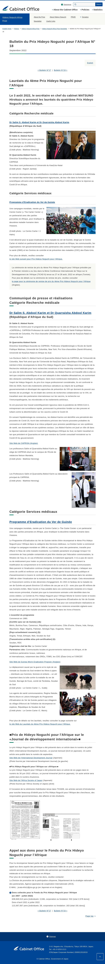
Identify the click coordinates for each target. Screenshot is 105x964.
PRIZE (73, 17)
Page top (90, 916)
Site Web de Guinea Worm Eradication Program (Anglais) (34, 662)
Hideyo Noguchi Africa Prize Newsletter (54, 29)
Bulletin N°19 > (60, 70)
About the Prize (39, 17)
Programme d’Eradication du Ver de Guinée (32, 202)
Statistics (98, 10)
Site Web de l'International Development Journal (30, 758)
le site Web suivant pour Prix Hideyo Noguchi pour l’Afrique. (36, 259)
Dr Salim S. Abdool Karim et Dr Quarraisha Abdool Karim (39, 122)
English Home (6, 29)
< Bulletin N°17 (44, 70)
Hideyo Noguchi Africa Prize (12, 19)
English (90, 63)
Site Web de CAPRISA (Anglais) (23, 443)
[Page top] (100, 956)
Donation (85, 17)
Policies (85, 10)
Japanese (67, 4)
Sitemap (52, 936)
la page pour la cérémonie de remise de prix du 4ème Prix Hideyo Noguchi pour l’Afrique (51, 281)
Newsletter (38, 21)
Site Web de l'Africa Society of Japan (25, 780)
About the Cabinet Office (66, 10)
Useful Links (50, 21)
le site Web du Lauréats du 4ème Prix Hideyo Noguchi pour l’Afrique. (40, 724)
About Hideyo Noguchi (58, 17)
